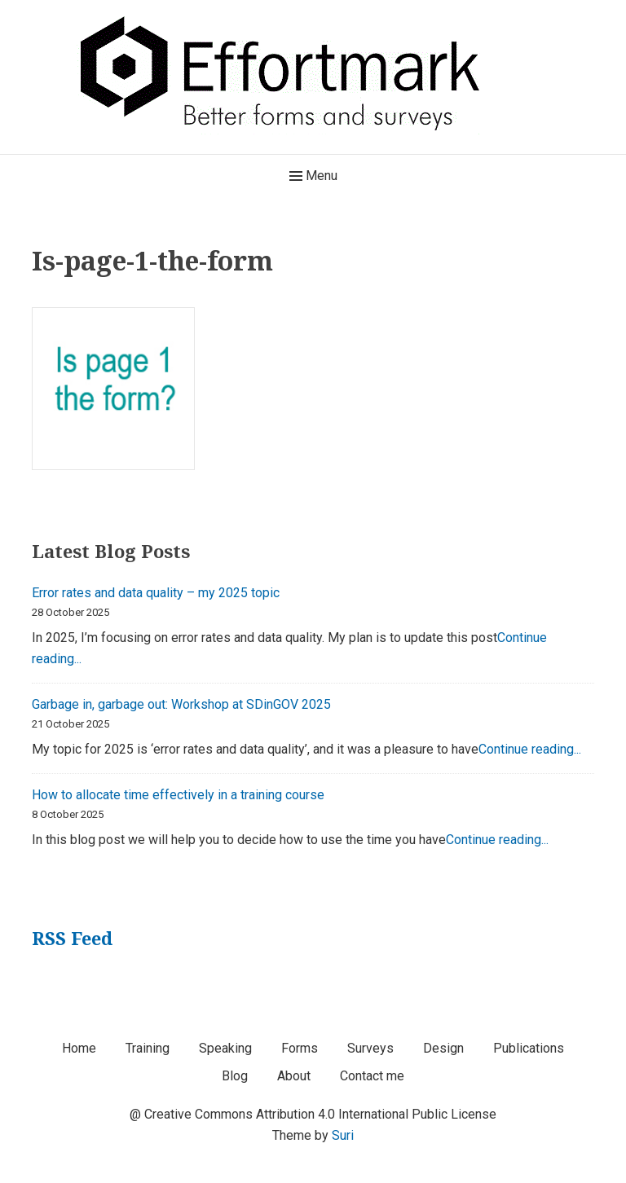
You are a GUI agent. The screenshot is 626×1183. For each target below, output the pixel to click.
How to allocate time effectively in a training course (178, 795)
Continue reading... (529, 749)
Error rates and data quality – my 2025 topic (156, 592)
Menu (313, 176)
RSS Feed (72, 938)
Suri (343, 1135)
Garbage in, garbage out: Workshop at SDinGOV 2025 (181, 704)
